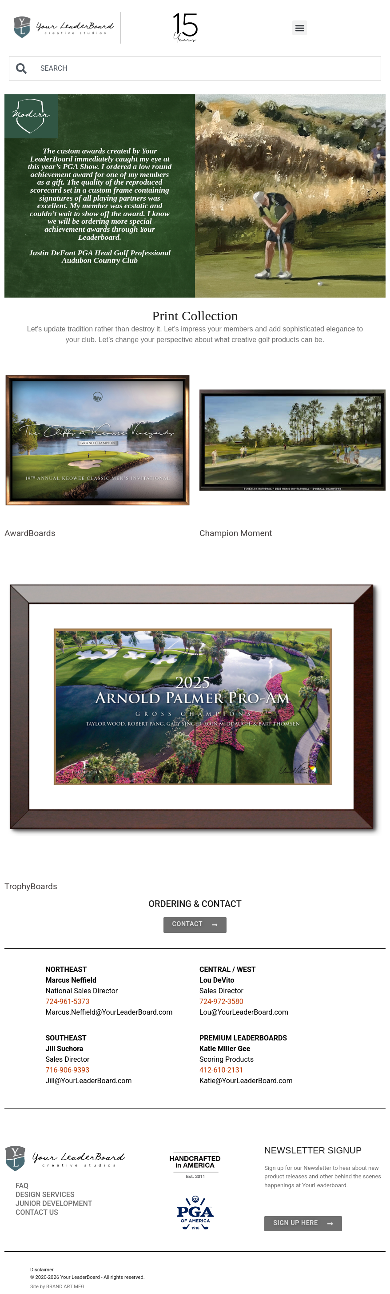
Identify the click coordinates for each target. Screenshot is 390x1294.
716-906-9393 (68, 1070)
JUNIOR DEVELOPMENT (54, 1203)
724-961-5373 (68, 1001)
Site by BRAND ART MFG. (58, 1287)
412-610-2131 (221, 1070)
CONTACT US (37, 1212)
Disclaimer (42, 1270)
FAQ (22, 1185)
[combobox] (195, 68)
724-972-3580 (221, 1001)
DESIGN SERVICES (45, 1194)
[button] (299, 27)
